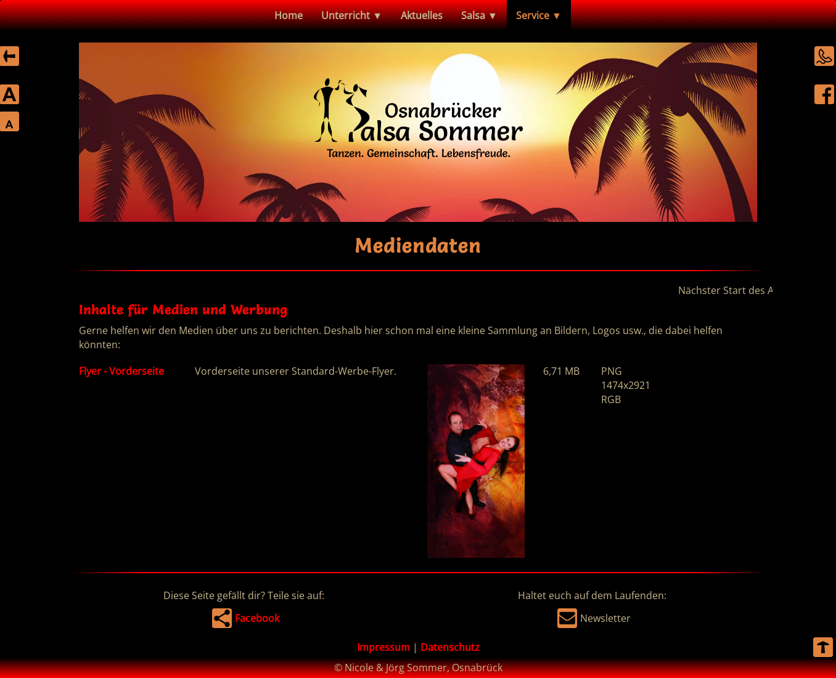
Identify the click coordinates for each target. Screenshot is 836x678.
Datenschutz (450, 647)
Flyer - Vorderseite (121, 371)
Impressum (383, 647)
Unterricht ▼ (351, 15)
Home (288, 15)
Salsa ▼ (479, 15)
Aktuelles (422, 15)
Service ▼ (539, 15)
